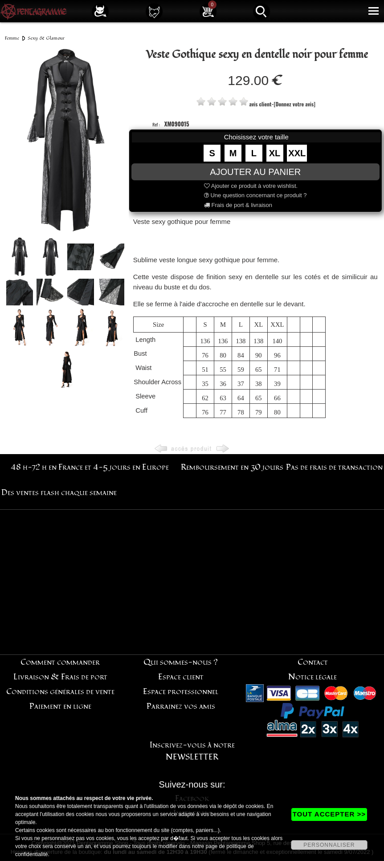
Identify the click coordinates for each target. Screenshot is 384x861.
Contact (313, 662)
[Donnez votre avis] (294, 104)
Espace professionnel (180, 691)
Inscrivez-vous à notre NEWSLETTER (192, 751)
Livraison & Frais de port (60, 676)
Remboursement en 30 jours (232, 467)
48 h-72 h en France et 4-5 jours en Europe (90, 467)
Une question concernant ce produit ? (255, 195)
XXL (297, 153)
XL (275, 153)
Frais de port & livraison (238, 205)
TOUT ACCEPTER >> (329, 814)
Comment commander (60, 662)
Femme (12, 38)
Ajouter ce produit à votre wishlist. (251, 186)
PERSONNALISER (329, 845)
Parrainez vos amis (181, 706)
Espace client (181, 676)
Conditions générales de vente (60, 691)
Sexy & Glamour (46, 38)
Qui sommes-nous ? (180, 662)
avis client (260, 104)
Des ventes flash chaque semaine (59, 492)
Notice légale (312, 676)
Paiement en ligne (60, 706)
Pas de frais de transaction (334, 467)
